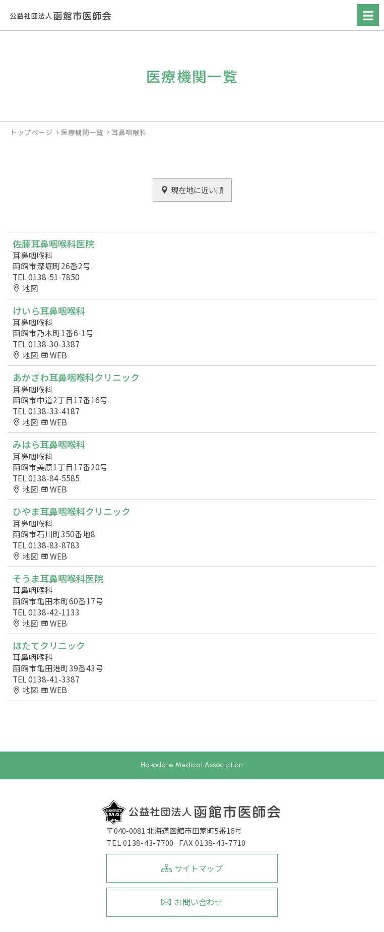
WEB (58, 355)
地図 (30, 288)
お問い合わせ (198, 902)
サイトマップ (198, 868)
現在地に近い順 (197, 189)
